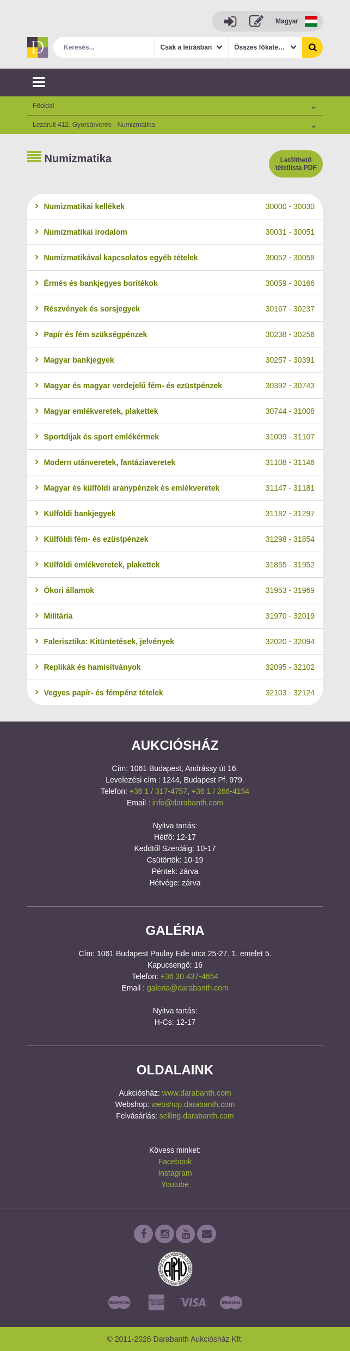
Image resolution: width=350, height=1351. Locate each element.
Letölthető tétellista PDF (296, 164)
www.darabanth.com (196, 1093)
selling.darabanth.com (196, 1115)
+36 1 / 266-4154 (220, 791)
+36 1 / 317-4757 (158, 791)
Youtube (175, 1184)
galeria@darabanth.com (188, 987)
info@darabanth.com (187, 802)
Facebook (175, 1161)
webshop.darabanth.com (193, 1104)
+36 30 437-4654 (189, 976)
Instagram (175, 1173)
